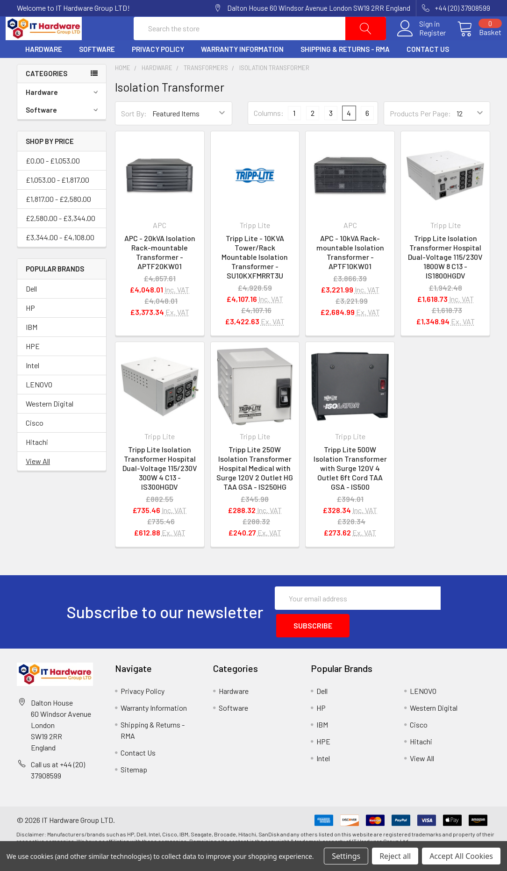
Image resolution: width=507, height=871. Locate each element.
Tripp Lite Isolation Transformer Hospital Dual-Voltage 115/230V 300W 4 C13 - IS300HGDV (159, 490)
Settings (346, 856)
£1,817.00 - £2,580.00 (58, 221)
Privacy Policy (158, 71)
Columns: (269, 135)
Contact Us (428, 71)
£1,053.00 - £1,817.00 (57, 202)
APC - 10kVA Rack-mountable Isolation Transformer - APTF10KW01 (350, 274)
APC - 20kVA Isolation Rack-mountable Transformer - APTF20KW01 (159, 274)
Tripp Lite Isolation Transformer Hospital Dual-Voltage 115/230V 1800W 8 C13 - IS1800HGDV (445, 279)
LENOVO (39, 406)
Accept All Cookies (461, 856)
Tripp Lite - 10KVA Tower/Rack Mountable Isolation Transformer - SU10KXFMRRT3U (254, 279)
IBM (31, 349)
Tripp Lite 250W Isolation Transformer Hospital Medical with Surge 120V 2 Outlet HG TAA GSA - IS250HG (254, 490)
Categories (46, 96)
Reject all (395, 856)
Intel (32, 387)
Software (97, 71)
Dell (31, 311)
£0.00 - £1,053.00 (53, 182)
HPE (33, 368)
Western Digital (49, 425)
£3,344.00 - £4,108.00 (60, 259)
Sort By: (134, 135)
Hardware (43, 71)
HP (30, 330)
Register (421, 44)
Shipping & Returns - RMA (345, 71)
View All (38, 483)
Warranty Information (242, 71)
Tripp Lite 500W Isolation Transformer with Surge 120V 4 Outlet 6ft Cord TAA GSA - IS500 (350, 490)
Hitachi (37, 464)
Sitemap (134, 787)
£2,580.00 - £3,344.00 (60, 240)
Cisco (34, 445)
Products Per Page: (420, 135)
